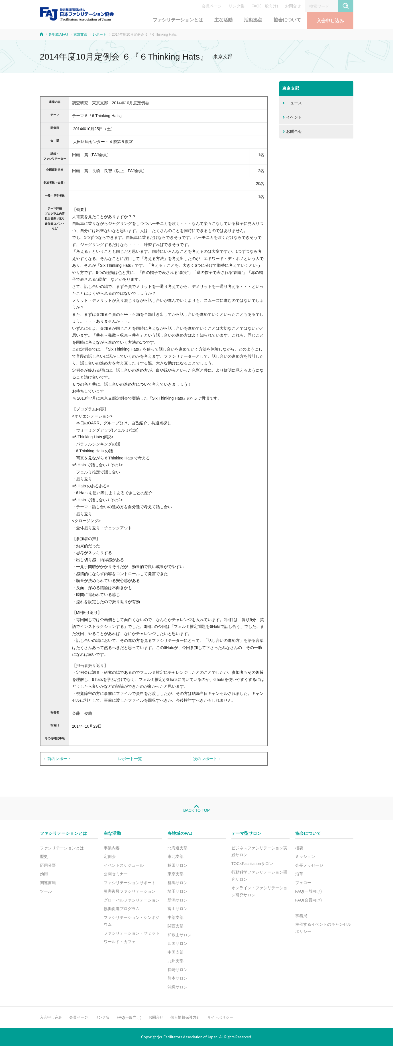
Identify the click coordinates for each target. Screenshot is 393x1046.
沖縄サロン (178, 987)
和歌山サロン (180, 935)
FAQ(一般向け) (264, 6)
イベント (294, 117)
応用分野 (48, 865)
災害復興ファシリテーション (130, 891)
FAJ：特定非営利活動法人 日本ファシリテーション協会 (77, 14)
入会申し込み (330, 20)
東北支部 (176, 856)
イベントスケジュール (124, 865)
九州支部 (176, 961)
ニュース (294, 103)
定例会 (110, 856)
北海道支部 (178, 848)
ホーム (41, 34)
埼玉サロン (178, 891)
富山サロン (178, 908)
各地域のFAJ (58, 34)
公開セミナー (116, 874)
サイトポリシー (220, 1017)
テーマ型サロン (246, 833)
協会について (287, 19)
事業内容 (112, 848)
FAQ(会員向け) (308, 900)
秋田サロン (178, 865)
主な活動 (223, 19)
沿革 (299, 874)
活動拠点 (253, 19)
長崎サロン (178, 969)
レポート (99, 34)
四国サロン (178, 943)
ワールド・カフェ (120, 941)
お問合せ (293, 6)
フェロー (303, 882)
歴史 (44, 856)
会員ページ (212, 6)
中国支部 (176, 952)
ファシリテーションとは (178, 19)
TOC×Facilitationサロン (252, 863)
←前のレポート (57, 758)
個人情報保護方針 (185, 1017)
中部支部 (176, 917)
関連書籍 (48, 882)
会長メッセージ (309, 865)
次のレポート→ (207, 758)
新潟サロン (178, 900)
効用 (44, 874)
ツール (46, 891)
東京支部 (80, 34)
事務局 (301, 915)
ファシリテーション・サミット (132, 933)
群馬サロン (178, 882)
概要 (299, 848)
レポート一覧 (130, 758)
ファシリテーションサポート (130, 882)
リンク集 (237, 6)
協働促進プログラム (122, 908)
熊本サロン (178, 978)
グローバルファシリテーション (132, 900)
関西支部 (176, 926)
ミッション (305, 856)
